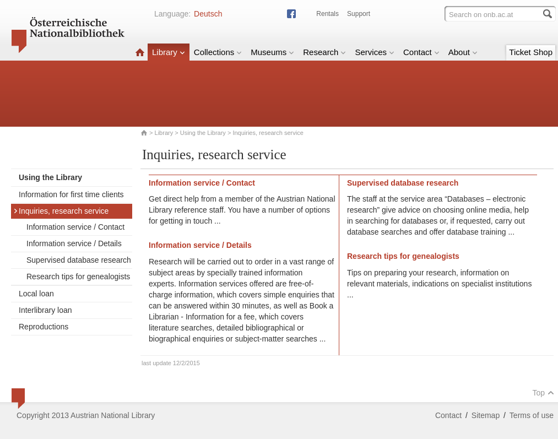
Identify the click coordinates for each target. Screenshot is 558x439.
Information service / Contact (75, 227)
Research (324, 52)
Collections (218, 52)
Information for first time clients (71, 194)
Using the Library (203, 132)
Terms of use (532, 415)
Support (358, 14)
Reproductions (43, 326)
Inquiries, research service (61, 211)
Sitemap (486, 415)
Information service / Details (74, 243)
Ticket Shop (530, 52)
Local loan (36, 293)
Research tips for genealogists (78, 276)
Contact (421, 52)
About (463, 52)
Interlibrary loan (45, 310)
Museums (272, 52)
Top (543, 392)
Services (374, 52)
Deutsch (208, 13)
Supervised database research (78, 260)
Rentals (327, 14)
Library (168, 52)
